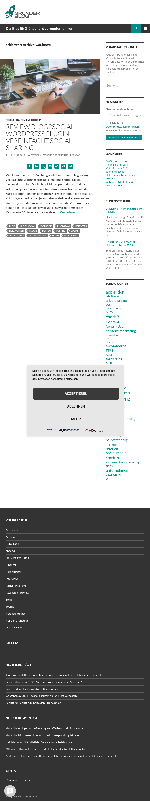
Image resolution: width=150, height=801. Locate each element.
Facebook (46, 226)
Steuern (10, 599)
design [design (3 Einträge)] (110, 341)
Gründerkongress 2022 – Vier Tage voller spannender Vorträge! (44, 681)
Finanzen (11, 564)
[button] (29, 166)
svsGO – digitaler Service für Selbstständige (32, 688)
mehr (76, 419)
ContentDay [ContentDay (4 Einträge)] (114, 326)
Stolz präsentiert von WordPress (22, 796)
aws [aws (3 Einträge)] (108, 304)
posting (60, 230)
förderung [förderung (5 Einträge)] (114, 359)
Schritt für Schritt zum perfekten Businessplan (33, 702)
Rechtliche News (16, 585)
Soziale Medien (37, 235)
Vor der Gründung (17, 620)
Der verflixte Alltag (17, 557)
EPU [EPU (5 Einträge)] (109, 351)
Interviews (12, 578)
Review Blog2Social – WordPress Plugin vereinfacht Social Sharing (42, 137)
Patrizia (36, 155)
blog (12, 226)
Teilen (55, 235)
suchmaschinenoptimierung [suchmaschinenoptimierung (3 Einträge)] (122, 462)
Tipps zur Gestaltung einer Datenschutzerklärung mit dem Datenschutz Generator (55, 675)
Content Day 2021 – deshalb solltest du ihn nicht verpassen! (42, 695)
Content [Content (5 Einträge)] (112, 322)
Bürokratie (12, 543)
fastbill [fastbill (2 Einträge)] (109, 355)
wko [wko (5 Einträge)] (109, 478)
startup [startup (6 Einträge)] (112, 457)
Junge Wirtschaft (116, 171)
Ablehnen (76, 406)
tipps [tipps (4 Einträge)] (109, 466)
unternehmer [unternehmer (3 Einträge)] (114, 474)
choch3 (10, 550)
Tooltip (36, 119)
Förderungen (14, 571)
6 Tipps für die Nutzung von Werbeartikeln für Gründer (51, 728)
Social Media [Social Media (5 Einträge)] (116, 453)
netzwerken (16, 230)
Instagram (63, 226)
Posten (46, 230)
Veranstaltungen (16, 613)
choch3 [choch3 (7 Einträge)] (112, 316)
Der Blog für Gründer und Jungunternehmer (39, 28)
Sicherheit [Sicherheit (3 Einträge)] (112, 448)
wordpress (70, 235)
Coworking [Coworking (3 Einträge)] (112, 335)
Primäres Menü (145, 28)
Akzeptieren (76, 393)
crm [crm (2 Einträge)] (107, 338)
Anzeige (10, 536)
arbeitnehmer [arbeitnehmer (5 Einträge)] (117, 300)
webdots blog (119, 201)
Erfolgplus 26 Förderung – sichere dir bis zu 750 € (121, 243)
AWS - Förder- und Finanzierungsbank (117, 162)
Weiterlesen (68, 212)
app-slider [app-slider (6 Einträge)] (115, 291)
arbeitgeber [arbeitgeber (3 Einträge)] (113, 296)
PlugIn (33, 230)
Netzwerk (81, 226)
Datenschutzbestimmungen (122, 126)
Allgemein (12, 529)
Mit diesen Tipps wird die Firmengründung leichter (48, 735)
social (74, 230)
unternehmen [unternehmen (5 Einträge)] (117, 470)
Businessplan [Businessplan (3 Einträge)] (113, 308)
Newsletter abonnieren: (120, 109)
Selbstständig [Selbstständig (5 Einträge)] (117, 440)
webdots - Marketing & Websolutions (119, 183)
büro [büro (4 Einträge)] (109, 312)
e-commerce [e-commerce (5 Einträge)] (116, 346)
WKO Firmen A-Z (116, 168)
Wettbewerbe (14, 627)
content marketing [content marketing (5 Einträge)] (121, 331)
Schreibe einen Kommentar (63, 155)
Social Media (16, 235)
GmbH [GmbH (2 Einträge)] (109, 363)
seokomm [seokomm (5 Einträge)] (113, 444)
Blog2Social (27, 226)
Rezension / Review (18, 119)
